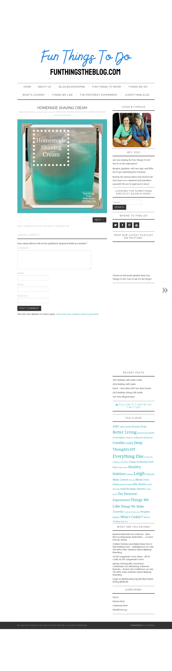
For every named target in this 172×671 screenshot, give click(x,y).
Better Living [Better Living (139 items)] (125, 432)
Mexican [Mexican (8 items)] (132, 480)
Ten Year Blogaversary (124, 397)
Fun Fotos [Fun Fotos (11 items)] (124, 462)
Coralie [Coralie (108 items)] (119, 443)
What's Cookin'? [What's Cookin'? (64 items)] (131, 517)
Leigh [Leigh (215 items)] (139, 473)
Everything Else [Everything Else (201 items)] (128, 456)
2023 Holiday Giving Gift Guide (128, 392)
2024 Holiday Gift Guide (124, 384)
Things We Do (138, 86)
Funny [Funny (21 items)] (132, 462)
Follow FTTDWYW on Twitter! (133, 406)
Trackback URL (62, 226)
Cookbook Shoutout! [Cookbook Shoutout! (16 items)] (143, 437)
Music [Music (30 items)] (139, 479)
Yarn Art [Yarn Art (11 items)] (124, 521)
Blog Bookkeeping (72, 86)
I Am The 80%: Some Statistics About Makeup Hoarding (133, 550)
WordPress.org (120, 610)
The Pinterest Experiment (99, 94)
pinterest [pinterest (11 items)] (123, 484)
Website (22, 296)
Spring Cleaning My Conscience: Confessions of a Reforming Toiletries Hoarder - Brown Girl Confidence (131, 566)
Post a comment (25, 226)
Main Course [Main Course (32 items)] (120, 479)
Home (27, 86)
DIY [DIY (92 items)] (132, 449)
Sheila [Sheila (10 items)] (129, 485)
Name (21, 273)
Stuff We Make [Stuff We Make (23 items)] (128, 489)
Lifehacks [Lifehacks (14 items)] (149, 474)
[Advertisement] (86, 21)
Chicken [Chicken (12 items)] (128, 438)
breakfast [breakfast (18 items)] (120, 437)
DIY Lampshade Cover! (133, 559)
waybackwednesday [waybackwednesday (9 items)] (132, 512)
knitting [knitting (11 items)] (129, 474)
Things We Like (62, 94)
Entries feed (118, 601)
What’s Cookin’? (34, 94)
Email (21, 284)
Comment (24, 248)
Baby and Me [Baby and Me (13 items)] (126, 427)
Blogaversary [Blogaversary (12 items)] (143, 433)
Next (99, 219)
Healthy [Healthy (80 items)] (134, 467)
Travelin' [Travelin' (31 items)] (118, 511)
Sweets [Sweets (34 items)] (141, 488)
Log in (116, 597)
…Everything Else (137, 94)
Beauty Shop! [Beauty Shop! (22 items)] (139, 426)
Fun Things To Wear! (106, 86)
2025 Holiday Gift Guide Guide (127, 380)
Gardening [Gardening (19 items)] (141, 462)
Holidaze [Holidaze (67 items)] (119, 474)
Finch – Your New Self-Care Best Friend (132, 388)
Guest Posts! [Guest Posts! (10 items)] (123, 467)
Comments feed (120, 605)
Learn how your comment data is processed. (77, 314)
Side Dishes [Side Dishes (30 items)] (140, 484)
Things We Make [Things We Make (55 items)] (132, 506)
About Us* (45, 86)
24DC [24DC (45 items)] (116, 426)
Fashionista (136, 625)
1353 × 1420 (48, 112)
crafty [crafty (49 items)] (129, 443)
